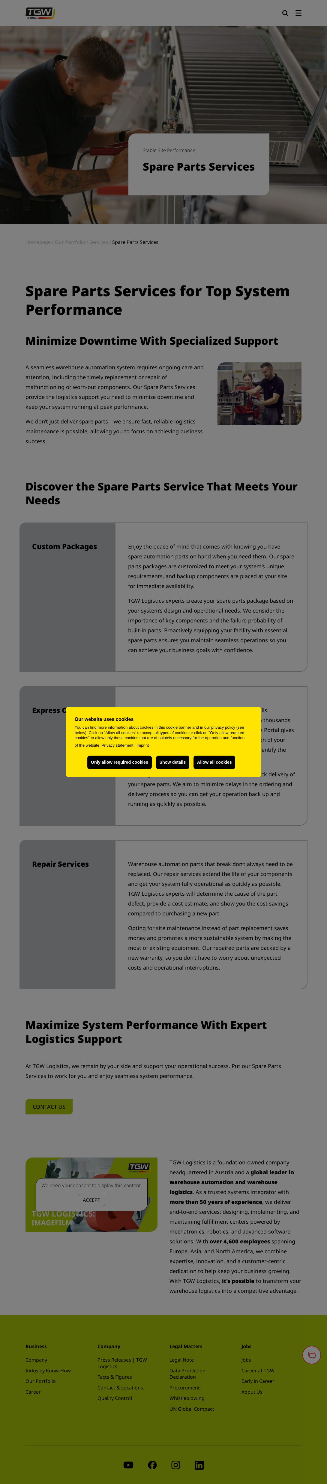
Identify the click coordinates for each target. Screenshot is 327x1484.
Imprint (142, 745)
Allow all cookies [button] (214, 762)
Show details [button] (172, 762)
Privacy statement (117, 745)
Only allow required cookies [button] (119, 762)
